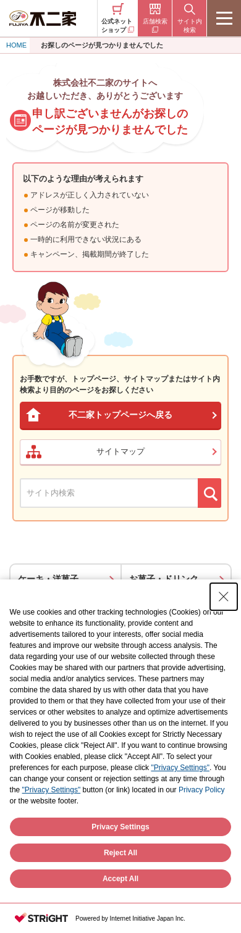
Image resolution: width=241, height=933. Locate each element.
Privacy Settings (120, 827)
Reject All (120, 852)
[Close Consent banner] (223, 596)
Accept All (120, 878)
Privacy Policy (202, 790)
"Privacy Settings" (180, 767)
